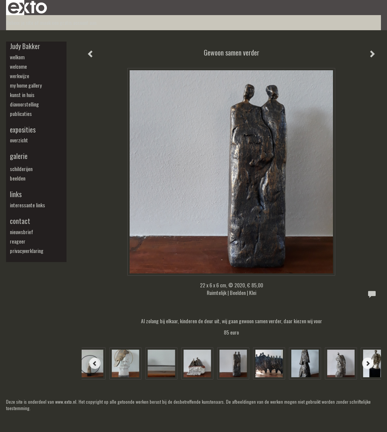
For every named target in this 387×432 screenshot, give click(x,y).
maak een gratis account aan (68, 22)
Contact (20, 221)
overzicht (19, 140)
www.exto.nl (65, 401)
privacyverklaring (26, 251)
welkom (17, 57)
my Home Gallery (26, 85)
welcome (18, 66)
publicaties (21, 113)
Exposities (23, 129)
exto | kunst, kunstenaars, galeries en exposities (27, 7)
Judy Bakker (25, 46)
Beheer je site (19, 22)
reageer (17, 241)
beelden (17, 178)
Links (16, 194)
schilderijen (21, 169)
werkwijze (19, 76)
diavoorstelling (24, 104)
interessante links (27, 205)
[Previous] (95, 363)
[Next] (367, 363)
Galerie (19, 156)
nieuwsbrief (21, 232)
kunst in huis (22, 95)
